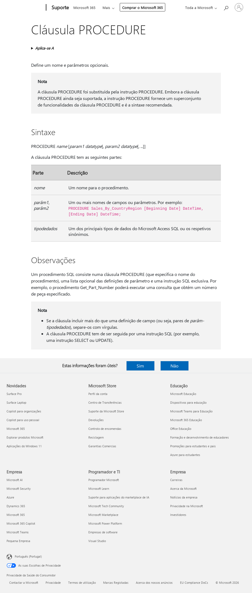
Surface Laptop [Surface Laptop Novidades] (16, 402)
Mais (106, 7)
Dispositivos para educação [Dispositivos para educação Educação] (188, 402)
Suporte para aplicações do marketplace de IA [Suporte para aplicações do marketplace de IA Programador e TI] (118, 497)
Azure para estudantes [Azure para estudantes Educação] (185, 455)
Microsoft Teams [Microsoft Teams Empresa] (18, 532)
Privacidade (53, 582)
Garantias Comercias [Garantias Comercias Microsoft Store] (102, 446)
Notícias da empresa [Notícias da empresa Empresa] (183, 497)
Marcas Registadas (115, 582)
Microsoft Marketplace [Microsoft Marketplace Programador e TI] (103, 515)
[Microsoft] (25, 7)
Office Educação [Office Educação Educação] (180, 429)
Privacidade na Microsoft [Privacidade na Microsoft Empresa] (186, 506)
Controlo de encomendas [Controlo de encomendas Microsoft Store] (104, 429)
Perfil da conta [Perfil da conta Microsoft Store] (97, 394)
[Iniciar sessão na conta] (238, 7)
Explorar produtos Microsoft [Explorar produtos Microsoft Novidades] (25, 437)
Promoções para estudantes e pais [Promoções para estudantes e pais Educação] (193, 446)
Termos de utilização (82, 582)
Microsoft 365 (84, 7)
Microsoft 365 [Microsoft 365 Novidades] (16, 429)
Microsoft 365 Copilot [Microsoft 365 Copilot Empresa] (21, 523)
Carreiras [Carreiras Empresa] (176, 480)
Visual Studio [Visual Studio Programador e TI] (97, 541)
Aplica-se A (44, 48)
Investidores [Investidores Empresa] (178, 515)
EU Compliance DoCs (194, 582)
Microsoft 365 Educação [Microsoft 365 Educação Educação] (186, 420)
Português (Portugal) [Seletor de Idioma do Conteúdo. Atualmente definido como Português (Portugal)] (28, 556)
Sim (140, 366)
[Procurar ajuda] (226, 7)
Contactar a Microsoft (23, 582)
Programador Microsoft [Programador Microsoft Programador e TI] (103, 480)
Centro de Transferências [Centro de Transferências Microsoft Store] (105, 402)
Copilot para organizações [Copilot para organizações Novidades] (24, 411)
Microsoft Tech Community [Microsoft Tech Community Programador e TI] (106, 506)
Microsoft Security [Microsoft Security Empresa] (19, 488)
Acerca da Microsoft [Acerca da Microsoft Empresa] (183, 488)
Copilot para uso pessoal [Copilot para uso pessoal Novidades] (23, 420)
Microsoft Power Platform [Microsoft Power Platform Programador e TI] (105, 523)
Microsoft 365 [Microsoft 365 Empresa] (16, 515)
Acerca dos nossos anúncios (154, 582)
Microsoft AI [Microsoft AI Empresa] (15, 480)
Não (174, 366)
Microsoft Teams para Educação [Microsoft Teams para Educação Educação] (191, 411)
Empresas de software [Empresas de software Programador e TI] (103, 532)
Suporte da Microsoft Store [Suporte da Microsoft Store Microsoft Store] (106, 411)
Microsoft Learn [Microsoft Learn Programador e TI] (98, 488)
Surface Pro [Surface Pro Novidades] (14, 394)
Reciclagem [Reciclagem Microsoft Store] (96, 437)
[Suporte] (59, 7)
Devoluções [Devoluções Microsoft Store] (96, 420)
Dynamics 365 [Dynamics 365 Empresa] (16, 506)
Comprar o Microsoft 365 (142, 7)
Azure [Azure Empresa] (10, 497)
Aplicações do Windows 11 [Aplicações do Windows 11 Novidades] (24, 446)
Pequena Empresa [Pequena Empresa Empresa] (18, 541)
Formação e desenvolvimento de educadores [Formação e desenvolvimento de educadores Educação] (199, 437)
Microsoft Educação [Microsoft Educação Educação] (183, 394)
